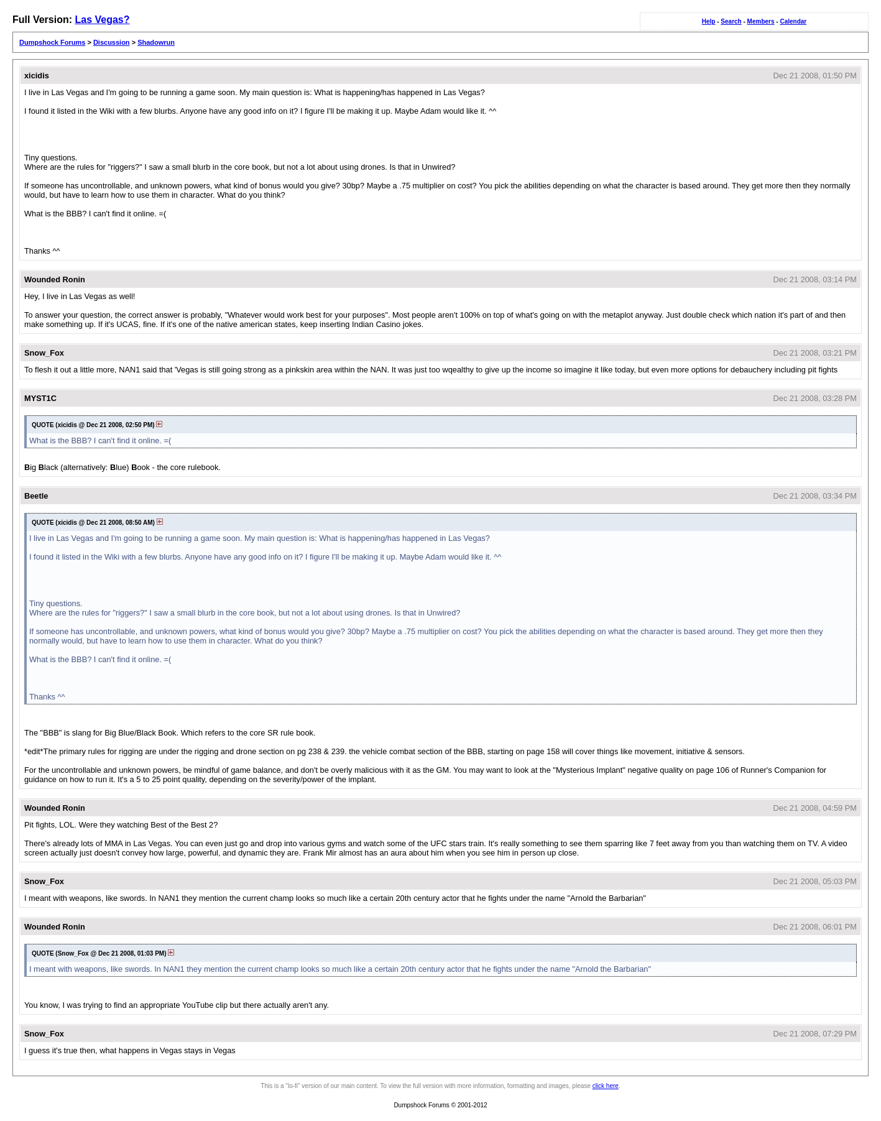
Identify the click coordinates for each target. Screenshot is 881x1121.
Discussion (111, 42)
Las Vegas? (102, 19)
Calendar (793, 21)
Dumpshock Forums (52, 42)
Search (731, 21)
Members (761, 21)
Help (709, 21)
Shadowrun (156, 42)
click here (606, 1085)
